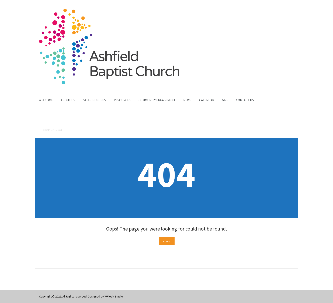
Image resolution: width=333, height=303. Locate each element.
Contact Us (245, 100)
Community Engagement (156, 100)
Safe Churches (94, 100)
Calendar (206, 100)
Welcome (46, 100)
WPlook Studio (113, 296)
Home (46, 130)
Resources (122, 100)
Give (225, 100)
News (187, 100)
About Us (68, 100)
